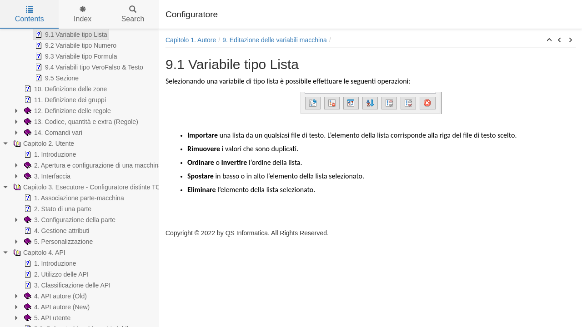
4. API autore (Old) (54, 296)
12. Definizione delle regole (66, 110)
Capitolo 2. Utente (42, 143)
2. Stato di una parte (56, 208)
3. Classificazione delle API (66, 285)
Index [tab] (82, 14)
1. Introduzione (49, 154)
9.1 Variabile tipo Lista (70, 34)
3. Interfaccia (46, 176)
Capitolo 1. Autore (191, 40)
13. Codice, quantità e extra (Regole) (80, 121)
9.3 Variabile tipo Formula (75, 56)
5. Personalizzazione (57, 241)
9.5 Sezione (56, 78)
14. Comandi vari (52, 132)
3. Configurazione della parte (68, 219)
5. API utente (46, 317)
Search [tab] (133, 14)
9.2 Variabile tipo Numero (74, 45)
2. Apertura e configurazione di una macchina (92, 165)
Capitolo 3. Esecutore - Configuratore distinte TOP (88, 187)
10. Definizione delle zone (64, 89)
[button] (549, 40)
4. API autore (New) (56, 307)
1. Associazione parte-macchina (73, 198)
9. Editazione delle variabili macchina (274, 40)
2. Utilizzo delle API (55, 274)
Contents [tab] (29, 14)
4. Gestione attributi (55, 230)
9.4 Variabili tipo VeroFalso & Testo (88, 67)
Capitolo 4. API (38, 252)
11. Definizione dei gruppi (64, 99)
